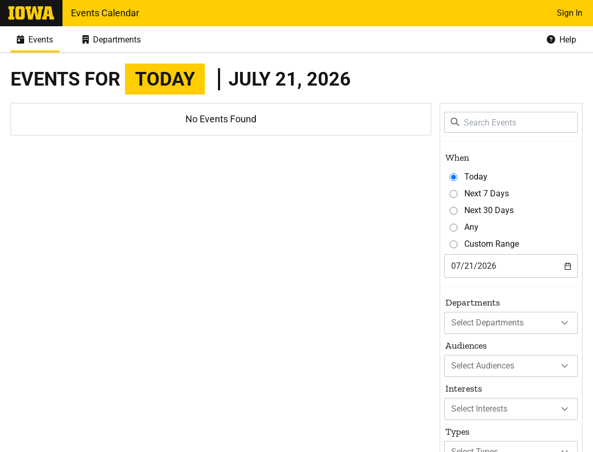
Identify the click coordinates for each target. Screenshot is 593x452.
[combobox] (511, 266)
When (457, 157)
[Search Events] (511, 122)
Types (457, 431)
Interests (463, 388)
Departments (472, 302)
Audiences (466, 345)
